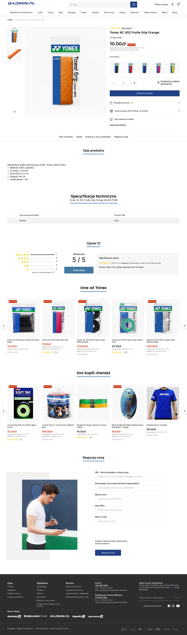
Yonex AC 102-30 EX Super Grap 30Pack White (161, 341)
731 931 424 (101, 597)
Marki (164, 12)
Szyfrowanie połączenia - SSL (77, 597)
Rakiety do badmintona (21, 12)
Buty (61, 12)
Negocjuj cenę (121, 136)
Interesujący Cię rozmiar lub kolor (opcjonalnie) (117, 483)
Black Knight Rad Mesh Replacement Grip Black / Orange (127, 426)
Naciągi (71, 12)
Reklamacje (41, 597)
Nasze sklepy (161, 4)
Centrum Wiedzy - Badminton (77, 593)
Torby (51, 12)
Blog (175, 12)
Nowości (135, 12)
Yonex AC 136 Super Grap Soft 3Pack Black (23, 341)
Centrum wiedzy (41, 629)
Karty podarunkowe (73, 587)
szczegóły (143, 589)
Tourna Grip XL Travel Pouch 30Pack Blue (58, 426)
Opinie (79, 136)
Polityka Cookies (13, 593)
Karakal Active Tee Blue (157, 425)
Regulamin (11, 590)
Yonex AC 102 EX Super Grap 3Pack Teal (127, 341)
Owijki (84, 12)
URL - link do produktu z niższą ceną (111, 472)
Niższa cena (100, 494)
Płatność (40, 593)
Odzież (95, 12)
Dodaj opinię (79, 270)
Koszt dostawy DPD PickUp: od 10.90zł (145, 111)
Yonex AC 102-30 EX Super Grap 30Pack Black (91, 341)
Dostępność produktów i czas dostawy (48, 605)
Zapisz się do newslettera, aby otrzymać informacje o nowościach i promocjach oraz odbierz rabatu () (159, 587)
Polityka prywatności (102, 543)
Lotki (40, 12)
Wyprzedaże (150, 12)
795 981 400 (101, 585)
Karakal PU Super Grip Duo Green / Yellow (92, 426)
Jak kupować (42, 587)
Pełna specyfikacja (118, 125)
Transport (40, 590)
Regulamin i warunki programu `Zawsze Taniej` (111, 541)
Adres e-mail (101, 517)
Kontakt (10, 587)
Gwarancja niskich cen (74, 590)
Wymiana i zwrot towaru (46, 600)
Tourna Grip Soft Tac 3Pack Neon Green (21, 426)
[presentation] (115, 532)
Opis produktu (66, 136)
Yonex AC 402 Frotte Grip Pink (55, 340)
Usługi (122, 12)
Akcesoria (109, 12)
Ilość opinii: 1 (127, 28)
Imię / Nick (100, 505)
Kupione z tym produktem (98, 136)
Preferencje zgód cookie (59, 629)
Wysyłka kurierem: (145, 103)
